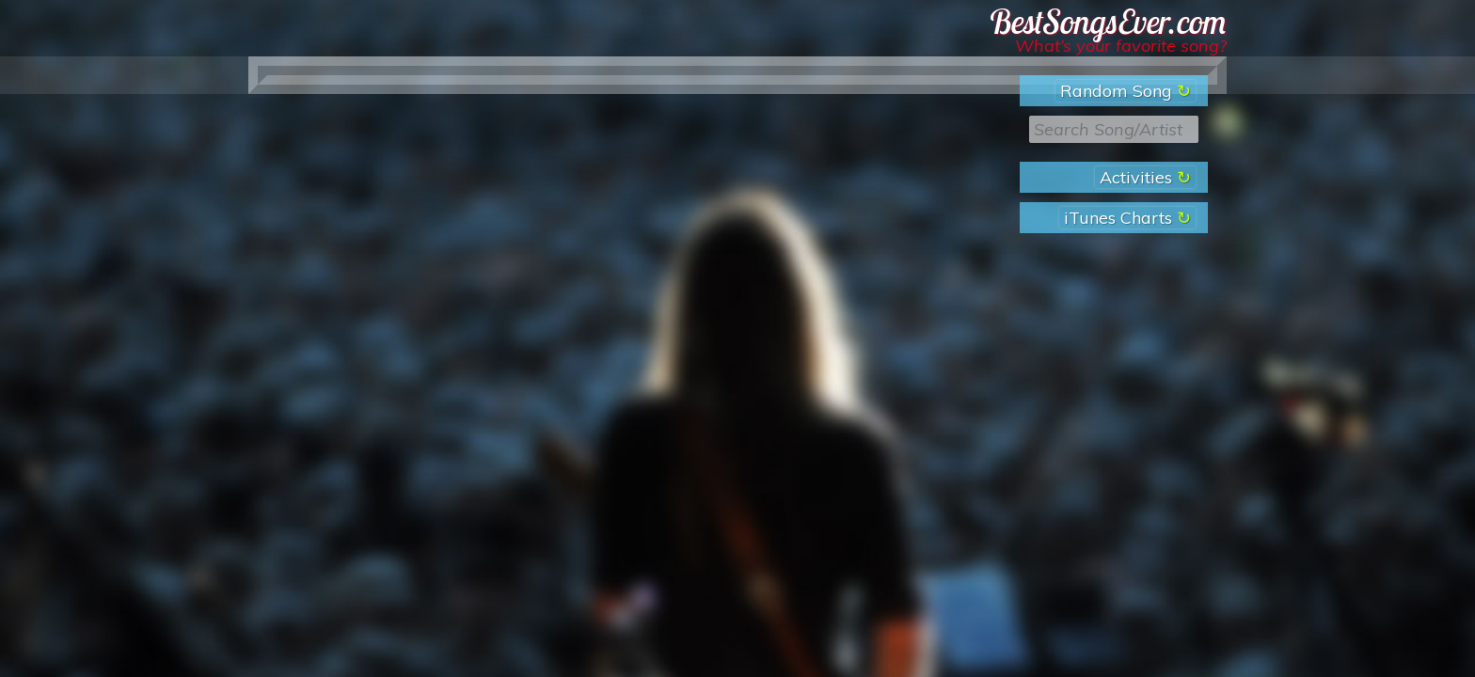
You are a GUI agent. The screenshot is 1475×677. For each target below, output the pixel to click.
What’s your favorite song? (1121, 45)
